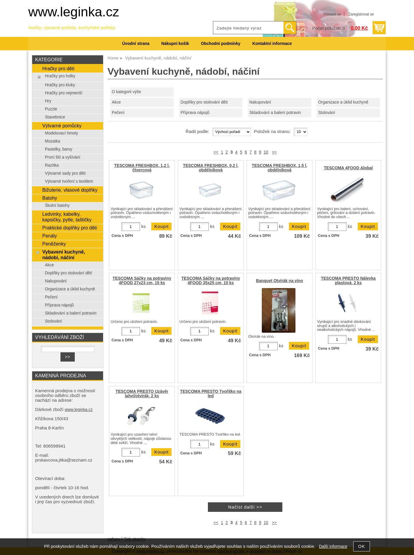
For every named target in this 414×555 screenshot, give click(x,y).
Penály (49, 235)
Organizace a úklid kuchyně (343, 102)
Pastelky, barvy (58, 149)
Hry (48, 101)
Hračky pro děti (58, 68)
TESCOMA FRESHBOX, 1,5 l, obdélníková (279, 167)
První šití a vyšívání (62, 157)
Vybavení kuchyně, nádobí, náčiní (63, 254)
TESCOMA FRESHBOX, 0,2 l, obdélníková (210, 167)
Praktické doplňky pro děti (69, 227)
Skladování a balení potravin (275, 112)
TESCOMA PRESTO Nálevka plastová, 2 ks (348, 280)
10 (266, 152)
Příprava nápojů (194, 112)
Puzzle (51, 109)
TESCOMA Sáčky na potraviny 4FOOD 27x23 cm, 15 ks (142, 280)
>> (274, 152)
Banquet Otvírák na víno (279, 281)
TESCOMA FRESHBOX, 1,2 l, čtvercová (141, 167)
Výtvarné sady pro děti (65, 173)
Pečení (118, 112)
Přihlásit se (332, 14)
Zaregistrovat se (361, 14)
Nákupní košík (175, 43)
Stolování (326, 112)
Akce (116, 102)
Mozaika (52, 141)
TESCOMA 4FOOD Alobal (348, 168)
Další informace (333, 546)
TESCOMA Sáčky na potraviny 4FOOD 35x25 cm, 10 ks (210, 280)
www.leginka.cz (73, 11)
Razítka (52, 165)
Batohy (49, 198)
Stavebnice (55, 117)
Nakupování (260, 102)
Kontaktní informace (272, 43)
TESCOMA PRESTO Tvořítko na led (211, 393)
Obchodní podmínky (221, 43)
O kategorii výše (126, 92)
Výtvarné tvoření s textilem (69, 181)
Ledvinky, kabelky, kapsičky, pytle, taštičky (66, 216)
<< (216, 152)
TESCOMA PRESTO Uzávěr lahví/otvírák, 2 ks (142, 393)
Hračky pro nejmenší (64, 93)
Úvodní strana (135, 43)
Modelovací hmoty (61, 133)
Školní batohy (57, 205)
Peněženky (54, 243)
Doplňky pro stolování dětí (204, 102)
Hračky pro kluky (60, 85)
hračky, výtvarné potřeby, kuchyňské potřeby (71, 27)
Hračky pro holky (60, 76)
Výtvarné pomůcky (62, 125)
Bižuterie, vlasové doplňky (69, 190)
